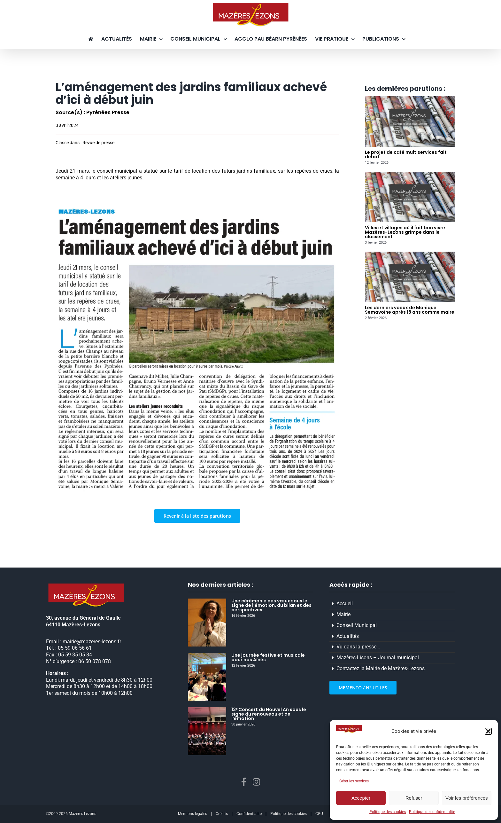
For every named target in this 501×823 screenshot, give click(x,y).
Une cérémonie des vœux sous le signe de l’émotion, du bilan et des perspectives (271, 605)
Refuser (413, 798)
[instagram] (256, 782)
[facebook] (243, 782)
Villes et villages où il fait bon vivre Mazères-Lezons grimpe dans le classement (405, 232)
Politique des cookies (387, 812)
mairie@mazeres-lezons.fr (92, 642)
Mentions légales (192, 813)
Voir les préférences (466, 798)
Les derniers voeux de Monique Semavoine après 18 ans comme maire (409, 309)
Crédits (222, 813)
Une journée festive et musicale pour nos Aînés (268, 657)
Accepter (360, 798)
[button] (488, 731)
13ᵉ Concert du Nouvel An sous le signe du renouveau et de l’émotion (268, 714)
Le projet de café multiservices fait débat (406, 154)
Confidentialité (249, 813)
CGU (319, 813)
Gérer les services (354, 781)
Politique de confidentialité (432, 812)
